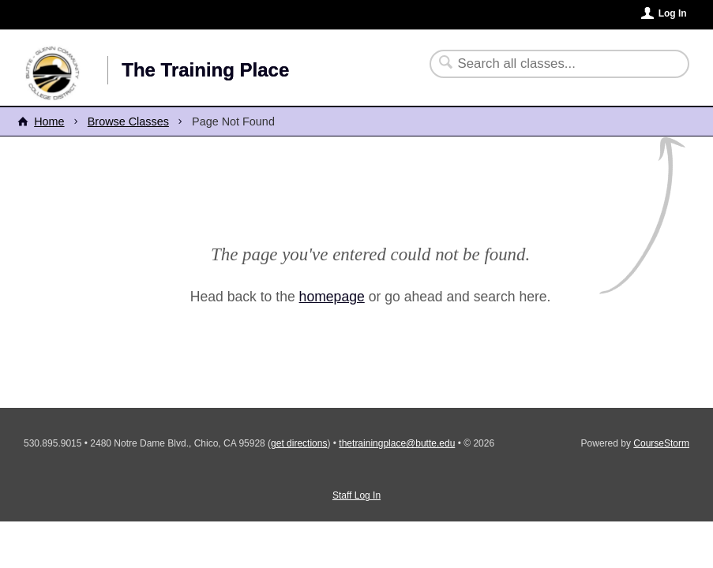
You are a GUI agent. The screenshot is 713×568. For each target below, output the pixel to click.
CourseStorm (661, 443)
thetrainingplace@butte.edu (397, 443)
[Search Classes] (550, 64)
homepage (332, 297)
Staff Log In (356, 495)
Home (49, 121)
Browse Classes (128, 121)
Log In (673, 13)
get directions (299, 443)
